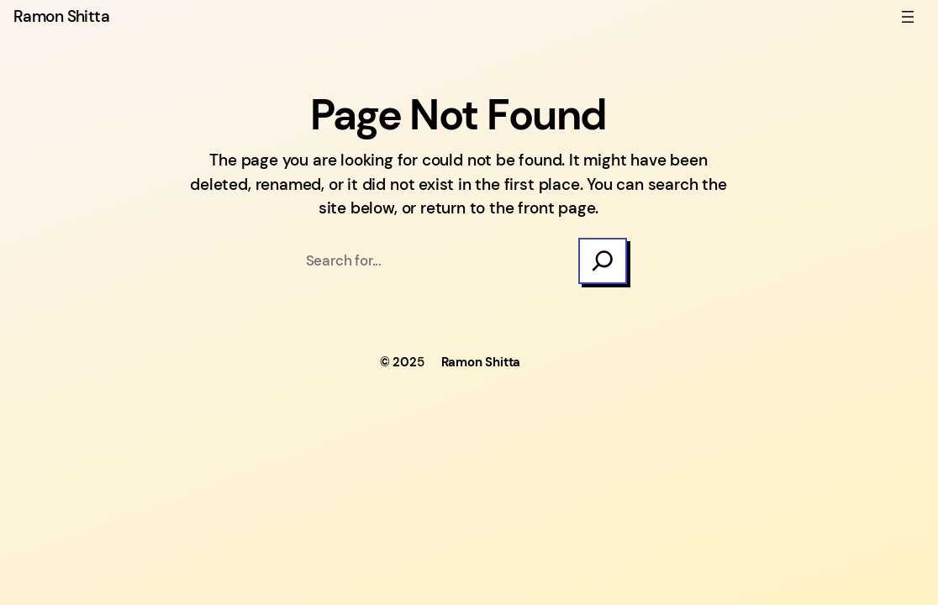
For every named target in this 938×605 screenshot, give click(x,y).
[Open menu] (908, 17)
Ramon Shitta (61, 16)
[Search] (602, 261)
